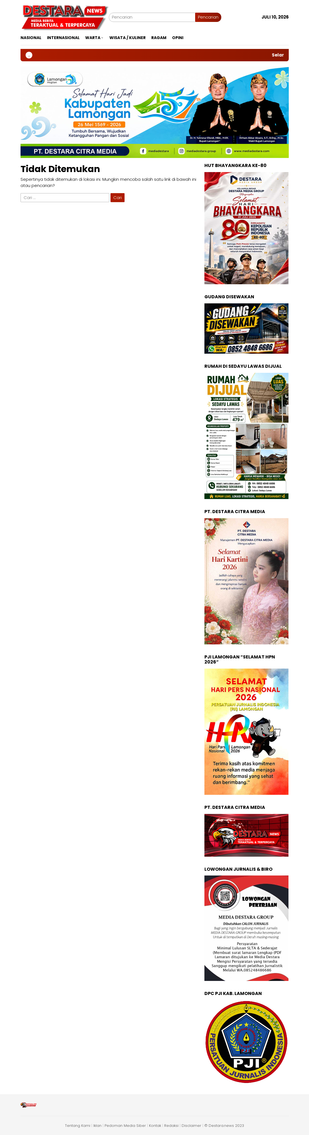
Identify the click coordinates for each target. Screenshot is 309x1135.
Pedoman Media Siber (125, 1125)
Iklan (97, 1125)
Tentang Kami (77, 1125)
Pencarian (208, 17)
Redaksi (171, 1125)
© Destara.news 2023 (224, 1125)
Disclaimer (191, 1125)
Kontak (155, 1125)
